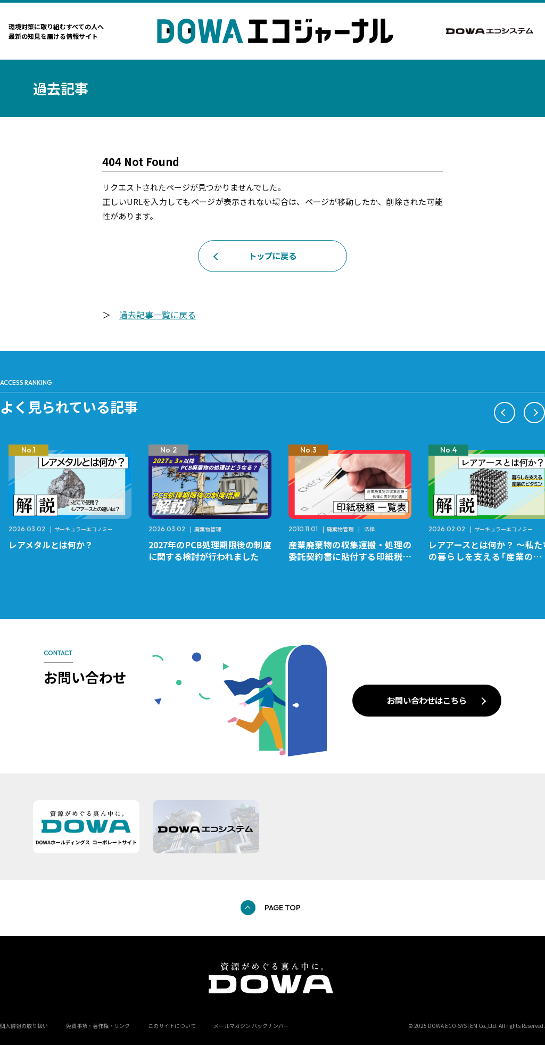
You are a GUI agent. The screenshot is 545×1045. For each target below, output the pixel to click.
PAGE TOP (283, 907)
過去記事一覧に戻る (157, 314)
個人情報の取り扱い (24, 1026)
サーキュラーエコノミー (83, 529)
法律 (369, 529)
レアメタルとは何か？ (51, 544)
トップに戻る (272, 255)
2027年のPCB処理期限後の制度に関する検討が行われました (209, 550)
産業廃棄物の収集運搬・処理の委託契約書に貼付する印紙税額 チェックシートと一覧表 (354, 556)
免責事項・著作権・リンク (98, 1026)
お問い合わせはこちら (427, 700)
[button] (504, 412)
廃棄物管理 (207, 529)
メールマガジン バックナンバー (251, 1026)
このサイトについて (172, 1026)
